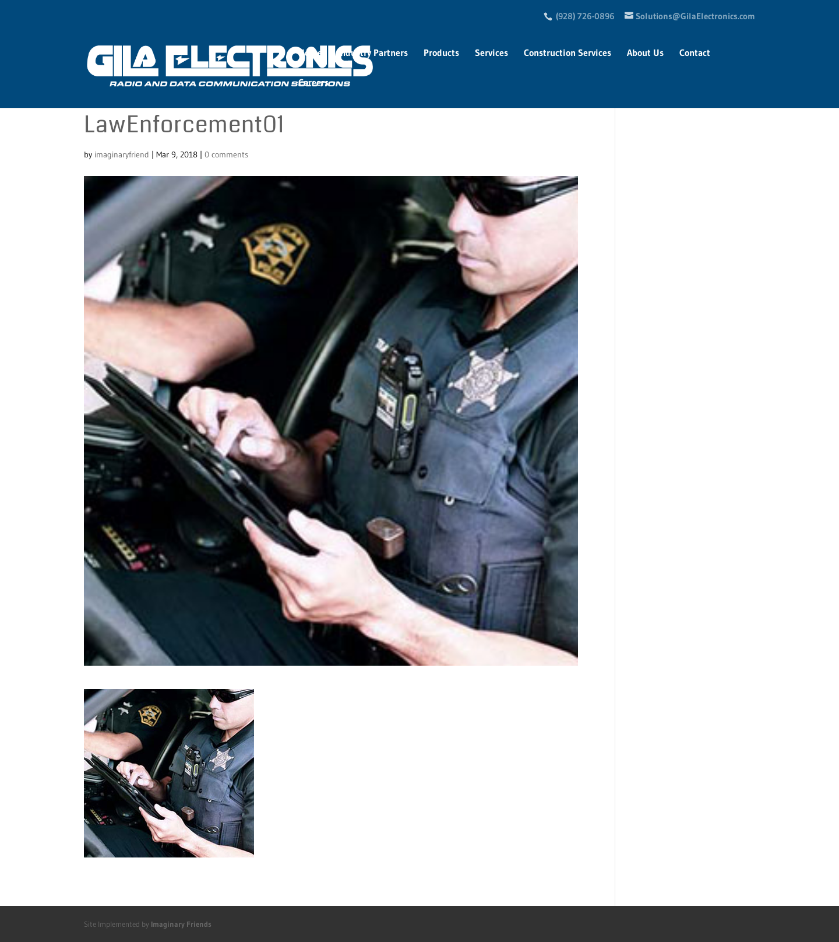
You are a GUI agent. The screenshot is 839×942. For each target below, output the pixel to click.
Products (441, 53)
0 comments (226, 154)
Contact (694, 53)
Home (310, 53)
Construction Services (567, 53)
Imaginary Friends (181, 924)
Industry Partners (373, 53)
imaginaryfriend (121, 154)
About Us (645, 53)
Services (491, 53)
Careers (313, 83)
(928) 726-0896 (585, 16)
